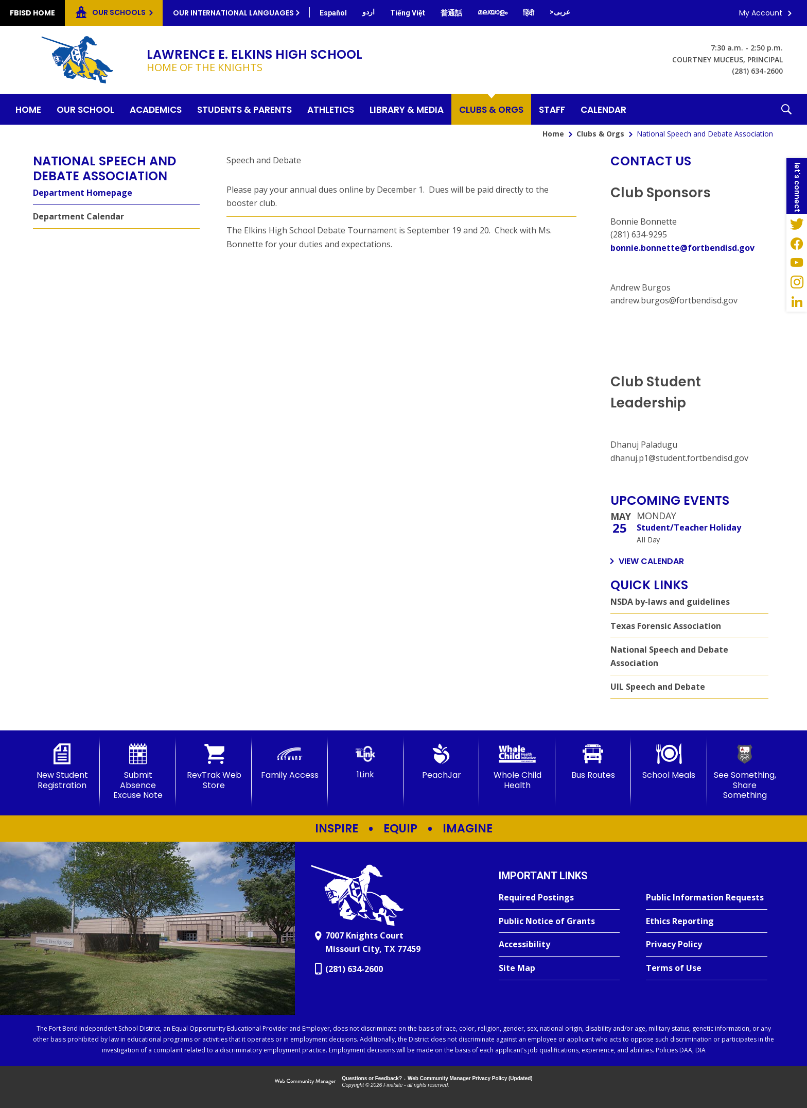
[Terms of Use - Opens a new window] (707, 968)
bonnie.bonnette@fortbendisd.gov (682, 247)
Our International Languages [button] (233, 13)
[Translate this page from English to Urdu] (368, 12)
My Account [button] (760, 13)
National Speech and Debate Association (669, 656)
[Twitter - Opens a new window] (796, 223)
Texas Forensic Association (665, 626)
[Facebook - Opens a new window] (796, 243)
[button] (786, 109)
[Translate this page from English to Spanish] (333, 13)
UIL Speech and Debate (657, 686)
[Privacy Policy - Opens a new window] (707, 945)
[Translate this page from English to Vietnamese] (407, 13)
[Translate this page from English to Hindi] (528, 13)
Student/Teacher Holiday (689, 527)
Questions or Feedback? (372, 1078)
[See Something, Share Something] (745, 772)
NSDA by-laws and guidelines (670, 601)
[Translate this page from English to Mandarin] (451, 13)
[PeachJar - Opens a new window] (441, 762)
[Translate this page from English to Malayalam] (492, 12)
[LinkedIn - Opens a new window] (796, 302)
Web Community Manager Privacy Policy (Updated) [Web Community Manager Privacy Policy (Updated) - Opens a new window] (470, 1078)
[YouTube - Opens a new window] (796, 262)
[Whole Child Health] (517, 766)
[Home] (28, 109)
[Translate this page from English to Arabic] (560, 12)
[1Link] (365, 761)
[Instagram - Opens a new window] (796, 282)
